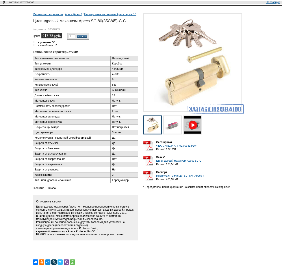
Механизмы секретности (48, 14)
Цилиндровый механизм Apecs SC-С (178, 160)
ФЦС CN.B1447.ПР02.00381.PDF (176, 145)
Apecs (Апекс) (73, 14)
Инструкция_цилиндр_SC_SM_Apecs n (180, 175)
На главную (273, 2)
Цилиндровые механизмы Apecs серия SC (110, 14)
